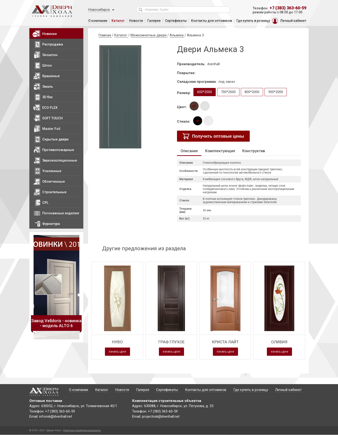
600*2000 (204, 92)
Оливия (279, 341)
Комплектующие (222, 151)
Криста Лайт (225, 341)
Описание (190, 151)
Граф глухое (171, 341)
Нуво (117, 341)
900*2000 (275, 92)
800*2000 (252, 92)
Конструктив (257, 151)
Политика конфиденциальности (82, 430)
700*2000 (228, 92)
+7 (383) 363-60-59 (287, 7)
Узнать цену (117, 352)
